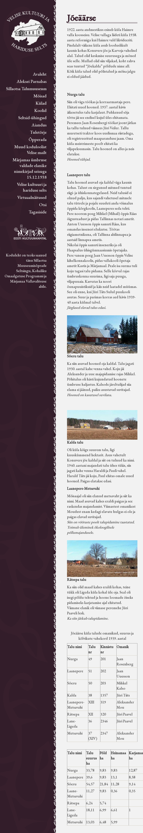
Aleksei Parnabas (32, 81)
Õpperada (38, 139)
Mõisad (40, 96)
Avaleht (40, 74)
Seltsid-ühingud (32, 117)
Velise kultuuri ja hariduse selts (32, 187)
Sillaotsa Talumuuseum (26, 88)
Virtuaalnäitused (32, 197)
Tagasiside (38, 212)
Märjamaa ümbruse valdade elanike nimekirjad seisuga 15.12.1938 (29, 168)
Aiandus (39, 125)
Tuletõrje (38, 132)
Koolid (40, 110)
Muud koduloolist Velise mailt (30, 149)
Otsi (43, 204)
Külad (41, 103)
